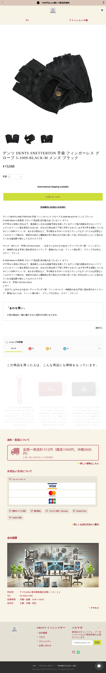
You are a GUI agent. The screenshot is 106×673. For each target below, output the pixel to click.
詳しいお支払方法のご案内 (86, 524)
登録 (97, 642)
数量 (5, 176)
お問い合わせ (45, 645)
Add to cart (53, 197)
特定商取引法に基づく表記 (67, 666)
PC (27, 20)
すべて (13, 348)
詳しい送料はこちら (89, 463)
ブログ (42, 637)
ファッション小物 (78, 20)
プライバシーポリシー (46, 666)
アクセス (95, 607)
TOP (34, 666)
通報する (99, 328)
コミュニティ (45, 641)
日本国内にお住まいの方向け (53, 207)
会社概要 (43, 632)
